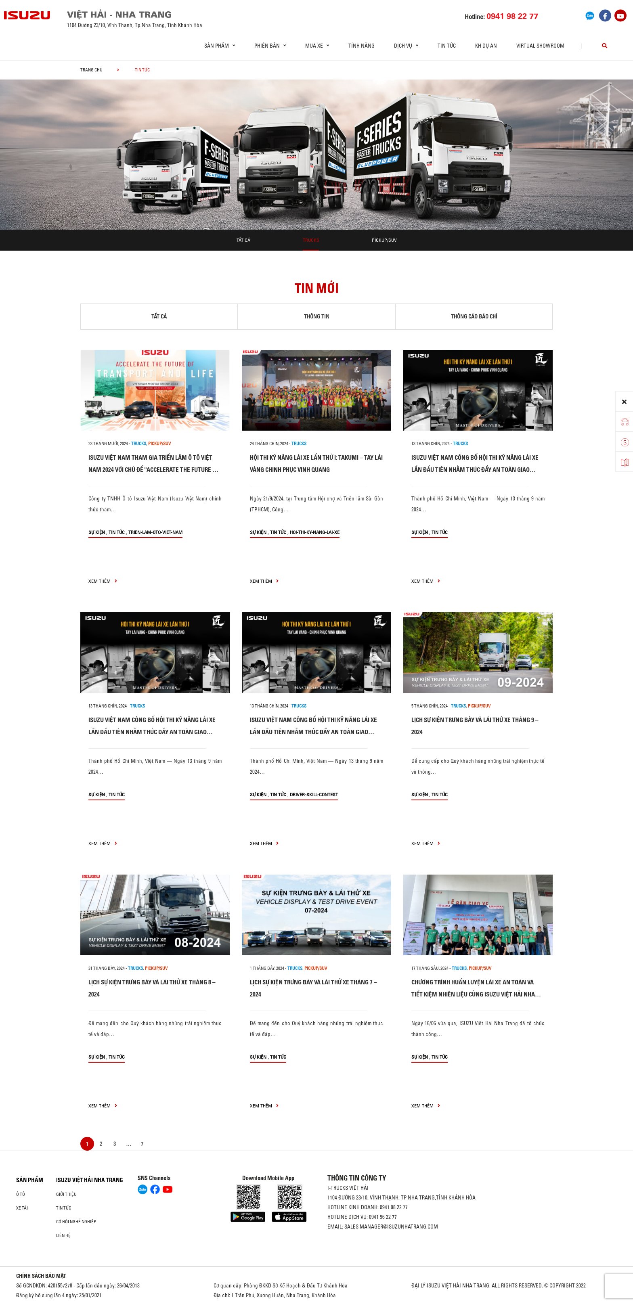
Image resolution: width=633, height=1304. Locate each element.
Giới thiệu (66, 1194)
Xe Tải (22, 1208)
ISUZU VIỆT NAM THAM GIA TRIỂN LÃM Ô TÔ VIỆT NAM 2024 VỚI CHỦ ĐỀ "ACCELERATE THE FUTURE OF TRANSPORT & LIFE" (153, 470)
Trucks (311, 240)
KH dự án (486, 45)
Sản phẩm (29, 1180)
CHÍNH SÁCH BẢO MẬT (41, 1276)
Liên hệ (63, 1235)
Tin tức (447, 45)
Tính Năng (361, 45)
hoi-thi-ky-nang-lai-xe (315, 532)
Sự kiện (96, 532)
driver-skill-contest (314, 794)
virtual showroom (540, 45)
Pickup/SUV (384, 240)
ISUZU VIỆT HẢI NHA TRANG (89, 1180)
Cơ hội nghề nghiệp (76, 1221)
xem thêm (102, 581)
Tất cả (243, 240)
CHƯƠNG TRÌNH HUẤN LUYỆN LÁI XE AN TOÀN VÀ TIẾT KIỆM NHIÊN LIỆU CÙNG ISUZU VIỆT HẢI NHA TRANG (473, 994)
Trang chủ (91, 70)
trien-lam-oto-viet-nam (155, 532)
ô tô (20, 1194)
